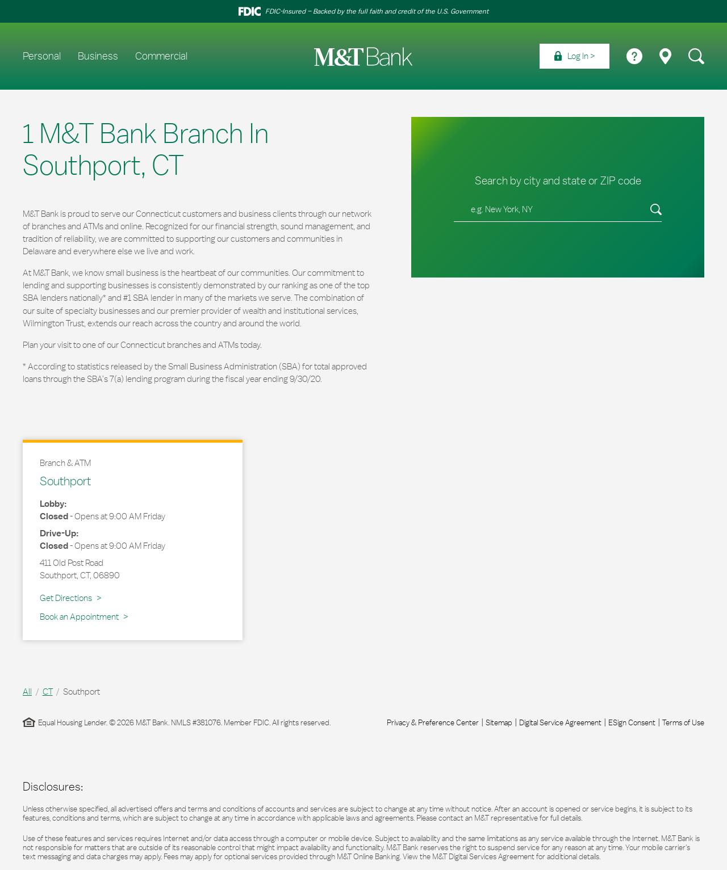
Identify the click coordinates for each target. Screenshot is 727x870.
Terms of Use (683, 722)
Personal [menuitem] (42, 56)
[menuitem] (574, 56)
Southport (65, 480)
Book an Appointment (79, 616)
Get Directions (70, 597)
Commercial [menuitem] (161, 56)
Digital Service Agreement (560, 722)
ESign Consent (631, 722)
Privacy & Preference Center (433, 722)
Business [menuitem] (98, 56)
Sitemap (499, 722)
